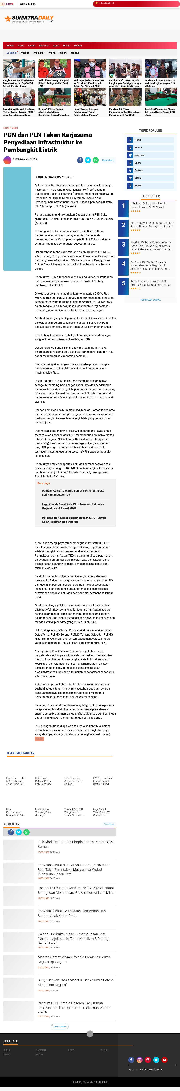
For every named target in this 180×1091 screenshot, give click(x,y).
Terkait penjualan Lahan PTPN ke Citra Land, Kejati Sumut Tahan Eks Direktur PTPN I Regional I (89, 83)
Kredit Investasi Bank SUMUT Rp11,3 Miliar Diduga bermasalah (155, 277)
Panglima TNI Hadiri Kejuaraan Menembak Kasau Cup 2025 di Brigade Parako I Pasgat (18, 83)
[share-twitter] (88, 160)
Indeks (10, 45)
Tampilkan (109, 828)
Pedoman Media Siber (153, 1073)
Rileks (138, 185)
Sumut (31, 45)
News (21, 45)
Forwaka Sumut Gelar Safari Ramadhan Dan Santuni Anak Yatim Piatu (77, 918)
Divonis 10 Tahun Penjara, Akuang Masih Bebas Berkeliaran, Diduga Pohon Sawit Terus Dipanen (54, 112)
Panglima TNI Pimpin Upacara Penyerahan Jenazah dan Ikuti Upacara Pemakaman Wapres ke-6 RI (76, 1013)
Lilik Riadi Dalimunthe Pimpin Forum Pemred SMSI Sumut (73, 849)
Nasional (44, 45)
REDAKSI (134, 1073)
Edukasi (139, 170)
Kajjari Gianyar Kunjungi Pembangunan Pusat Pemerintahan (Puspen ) (86, 112)
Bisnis (66, 45)
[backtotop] (90, 1037)
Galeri (17, 127)
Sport (56, 45)
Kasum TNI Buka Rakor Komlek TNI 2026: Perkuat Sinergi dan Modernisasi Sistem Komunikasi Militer (75, 898)
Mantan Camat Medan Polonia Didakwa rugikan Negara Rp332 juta (77, 964)
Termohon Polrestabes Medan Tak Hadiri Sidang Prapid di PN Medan (160, 112)
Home (10, 4)
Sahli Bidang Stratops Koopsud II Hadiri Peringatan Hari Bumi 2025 (53, 83)
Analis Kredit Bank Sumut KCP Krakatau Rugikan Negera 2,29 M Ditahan (160, 83)
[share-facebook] (80, 160)
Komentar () (108, 160)
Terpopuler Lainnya (150, 290)
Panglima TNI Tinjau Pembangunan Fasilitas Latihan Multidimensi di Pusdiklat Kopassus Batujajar (124, 112)
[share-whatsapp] (96, 160)
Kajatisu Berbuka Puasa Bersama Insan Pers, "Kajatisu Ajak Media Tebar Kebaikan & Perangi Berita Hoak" (76, 944)
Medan (78, 45)
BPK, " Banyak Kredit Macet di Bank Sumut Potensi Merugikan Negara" (72, 987)
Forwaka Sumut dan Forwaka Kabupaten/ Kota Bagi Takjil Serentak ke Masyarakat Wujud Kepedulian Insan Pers (77, 875)
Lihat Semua (60, 1030)
